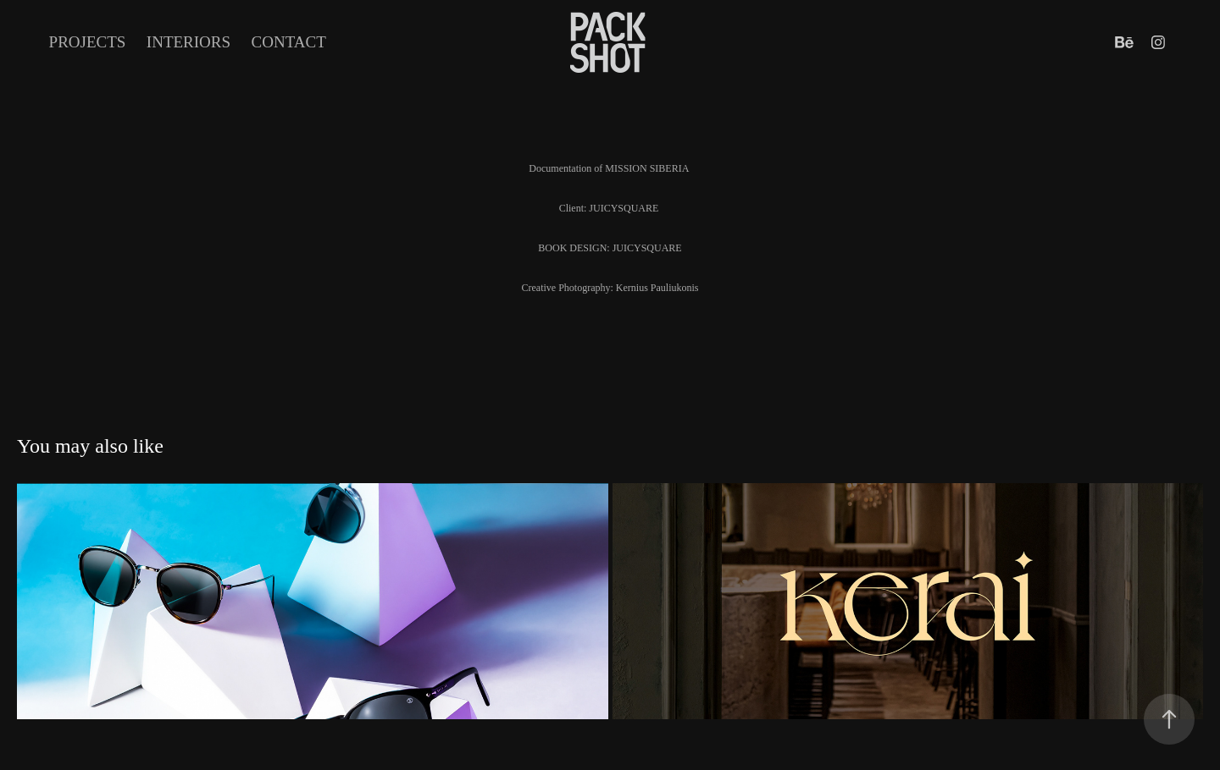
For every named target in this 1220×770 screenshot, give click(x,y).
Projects (87, 42)
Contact (289, 42)
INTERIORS (188, 42)
